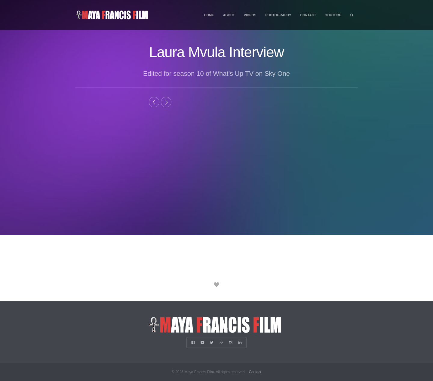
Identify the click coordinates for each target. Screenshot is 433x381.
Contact (308, 15)
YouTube (333, 15)
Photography (278, 15)
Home (209, 15)
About (229, 15)
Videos (250, 15)
